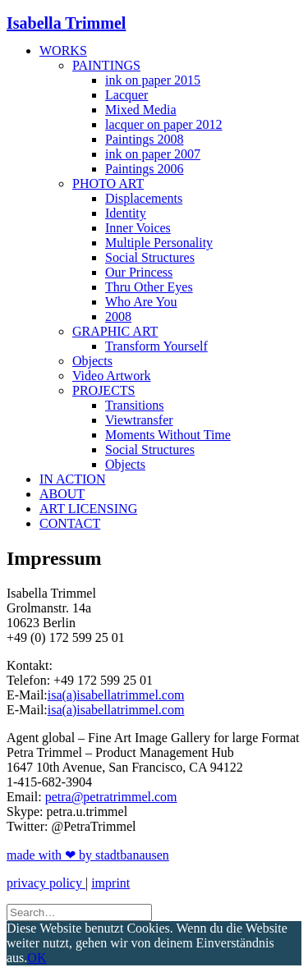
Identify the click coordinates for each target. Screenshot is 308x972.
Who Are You (141, 302)
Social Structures (150, 257)
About (62, 494)
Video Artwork (111, 376)
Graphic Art (115, 331)
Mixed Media (141, 110)
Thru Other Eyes (149, 287)
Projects (103, 390)
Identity (125, 213)
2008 (118, 316)
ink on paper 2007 (152, 154)
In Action (72, 479)
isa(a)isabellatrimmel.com (116, 695)
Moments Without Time (168, 435)
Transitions (134, 405)
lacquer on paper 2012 (164, 124)
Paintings (106, 65)
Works (63, 50)
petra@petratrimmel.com (111, 797)
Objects (92, 361)
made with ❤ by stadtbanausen (88, 855)
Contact (69, 523)
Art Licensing (88, 509)
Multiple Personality (159, 243)
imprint (110, 883)
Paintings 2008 (144, 139)
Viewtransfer (139, 420)
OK (36, 958)
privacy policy (46, 883)
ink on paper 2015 (152, 80)
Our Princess (138, 272)
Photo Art (108, 183)
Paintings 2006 (144, 169)
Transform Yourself (156, 346)
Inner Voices (138, 228)
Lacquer (126, 95)
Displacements (143, 198)
